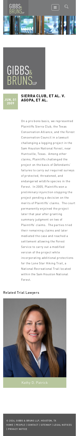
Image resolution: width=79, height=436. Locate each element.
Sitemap (46, 424)
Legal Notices (63, 424)
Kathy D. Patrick (34, 382)
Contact (33, 424)
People (20, 424)
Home (9, 424)
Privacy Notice (17, 429)
